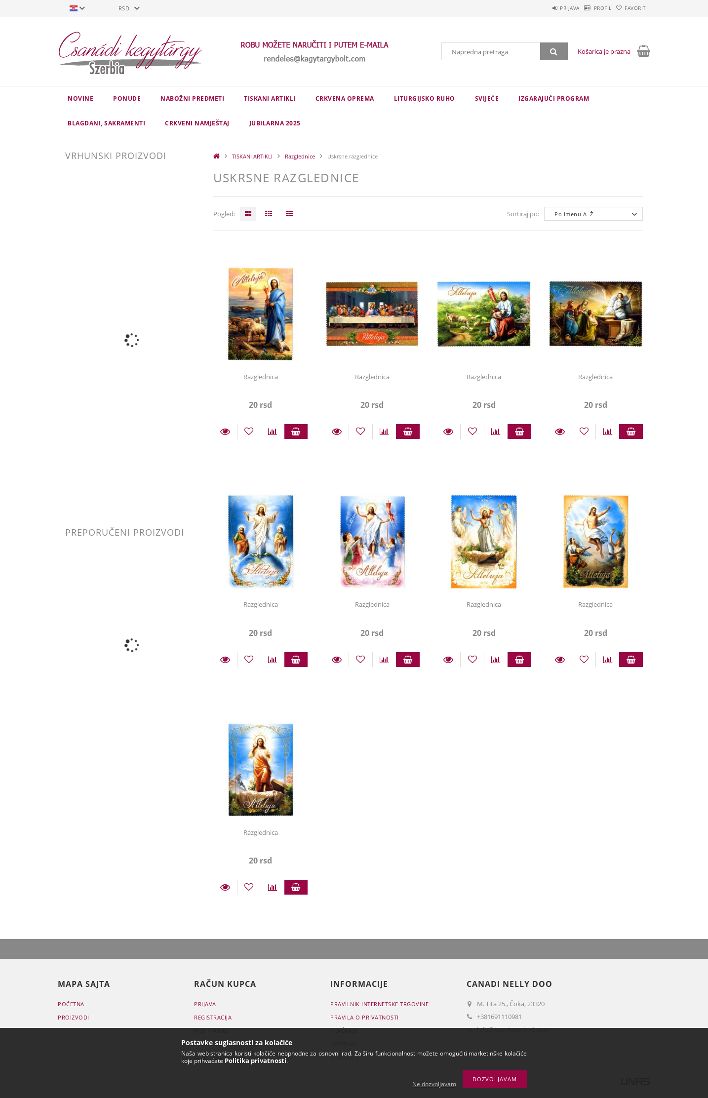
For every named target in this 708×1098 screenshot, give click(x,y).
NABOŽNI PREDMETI (192, 98)
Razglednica (260, 376)
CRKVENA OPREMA (344, 98)
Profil (587, 7)
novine (80, 98)
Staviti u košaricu (296, 431)
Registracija (213, 1017)
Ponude (127, 98)
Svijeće (487, 98)
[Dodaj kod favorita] (249, 431)
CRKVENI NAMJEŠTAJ (197, 123)
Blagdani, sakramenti (106, 123)
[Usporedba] (272, 431)
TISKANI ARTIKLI (270, 98)
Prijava (544, 7)
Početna (71, 1004)
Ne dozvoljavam (434, 1084)
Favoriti (631, 7)
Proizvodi (73, 1017)
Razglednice (300, 156)
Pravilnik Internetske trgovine (379, 1004)
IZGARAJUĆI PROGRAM (553, 98)
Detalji (225, 431)
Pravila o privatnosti (364, 1017)
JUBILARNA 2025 (275, 123)
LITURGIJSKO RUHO (424, 98)
